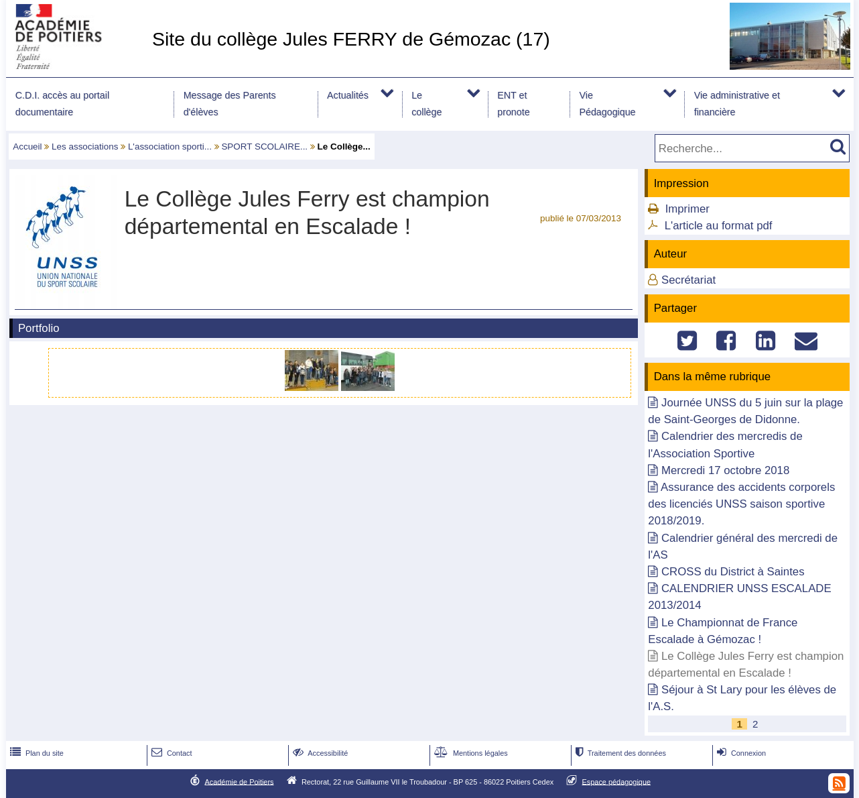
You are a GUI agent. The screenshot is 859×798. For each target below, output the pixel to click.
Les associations (85, 146)
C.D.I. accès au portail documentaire (62, 103)
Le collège (426, 103)
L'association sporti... (170, 146)
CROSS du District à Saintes (733, 571)
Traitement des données (619, 753)
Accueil (27, 146)
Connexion (740, 753)
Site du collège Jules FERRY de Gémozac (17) (351, 39)
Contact (170, 753)
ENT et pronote (513, 103)
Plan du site (35, 753)
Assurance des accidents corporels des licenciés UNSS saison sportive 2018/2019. (741, 504)
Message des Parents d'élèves (230, 103)
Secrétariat (688, 280)
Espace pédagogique (616, 781)
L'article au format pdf (719, 225)
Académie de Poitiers (238, 781)
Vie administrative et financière (737, 103)
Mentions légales (470, 753)
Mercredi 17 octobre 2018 (725, 470)
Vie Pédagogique (607, 103)
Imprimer (687, 209)
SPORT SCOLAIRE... (264, 146)
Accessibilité (319, 753)
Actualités (348, 95)
